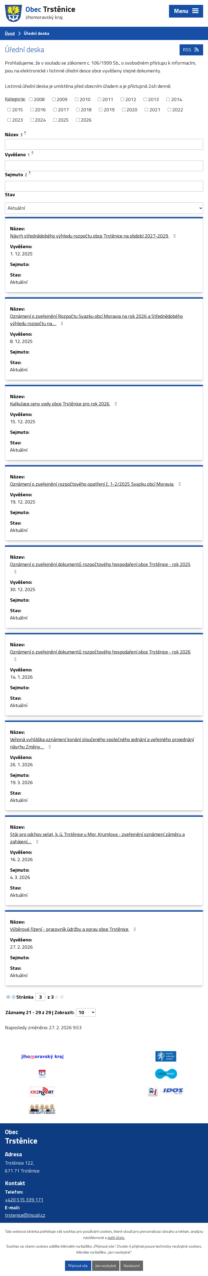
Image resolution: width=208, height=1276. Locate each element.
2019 (109, 109)
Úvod (10, 33)
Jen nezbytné (106, 1265)
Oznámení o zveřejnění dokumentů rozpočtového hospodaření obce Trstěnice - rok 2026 (100, 655)
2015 (17, 109)
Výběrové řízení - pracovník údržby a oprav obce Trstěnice (74, 929)
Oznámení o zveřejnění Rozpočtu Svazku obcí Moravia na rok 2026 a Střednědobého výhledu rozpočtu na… (96, 319)
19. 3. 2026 (21, 782)
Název (13, 134)
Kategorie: (15, 98)
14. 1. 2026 (21, 677)
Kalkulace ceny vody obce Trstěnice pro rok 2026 (64, 403)
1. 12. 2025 (21, 253)
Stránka (25, 997)
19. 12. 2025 (22, 501)
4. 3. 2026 (20, 877)
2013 (153, 99)
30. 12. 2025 (22, 589)
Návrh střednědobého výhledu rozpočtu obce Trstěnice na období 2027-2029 (94, 235)
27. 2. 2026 (21, 947)
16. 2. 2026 (21, 859)
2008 (39, 99)
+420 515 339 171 (24, 1182)
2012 (130, 99)
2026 (86, 120)
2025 (63, 120)
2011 (107, 99)
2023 (17, 120)
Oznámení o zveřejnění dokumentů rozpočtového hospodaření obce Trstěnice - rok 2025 (100, 567)
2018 (86, 109)
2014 (176, 99)
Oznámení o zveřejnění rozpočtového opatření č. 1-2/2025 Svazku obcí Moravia (96, 484)
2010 (85, 99)
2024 (40, 120)
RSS (191, 50)
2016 (40, 109)
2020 (131, 109)
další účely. (116, 1237)
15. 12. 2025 (22, 421)
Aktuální (18, 282)
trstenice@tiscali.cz (25, 1197)
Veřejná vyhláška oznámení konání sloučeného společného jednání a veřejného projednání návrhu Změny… (102, 743)
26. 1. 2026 (21, 764)
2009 (62, 99)
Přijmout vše (77, 1265)
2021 (155, 109)
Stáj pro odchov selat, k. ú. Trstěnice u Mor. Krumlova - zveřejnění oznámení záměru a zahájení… (97, 838)
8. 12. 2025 (21, 341)
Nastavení (133, 1265)
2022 (177, 109)
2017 (63, 109)
